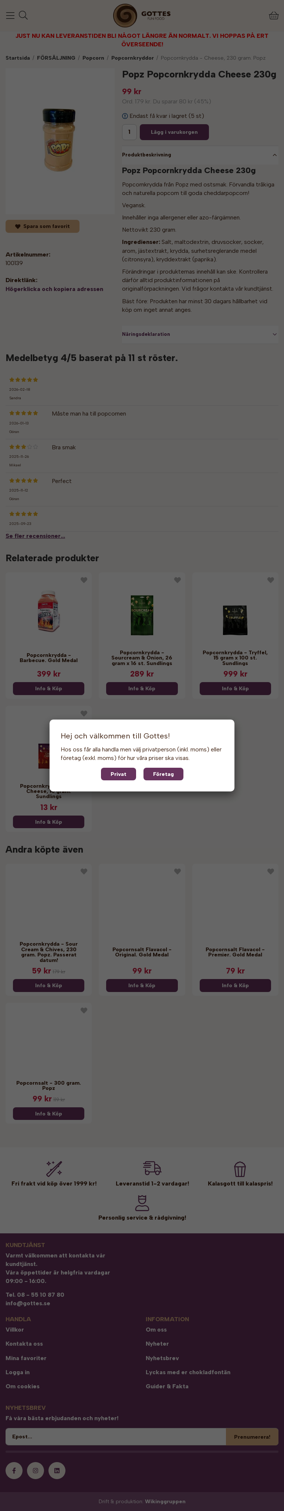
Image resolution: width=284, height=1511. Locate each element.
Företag (163, 774)
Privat (118, 774)
